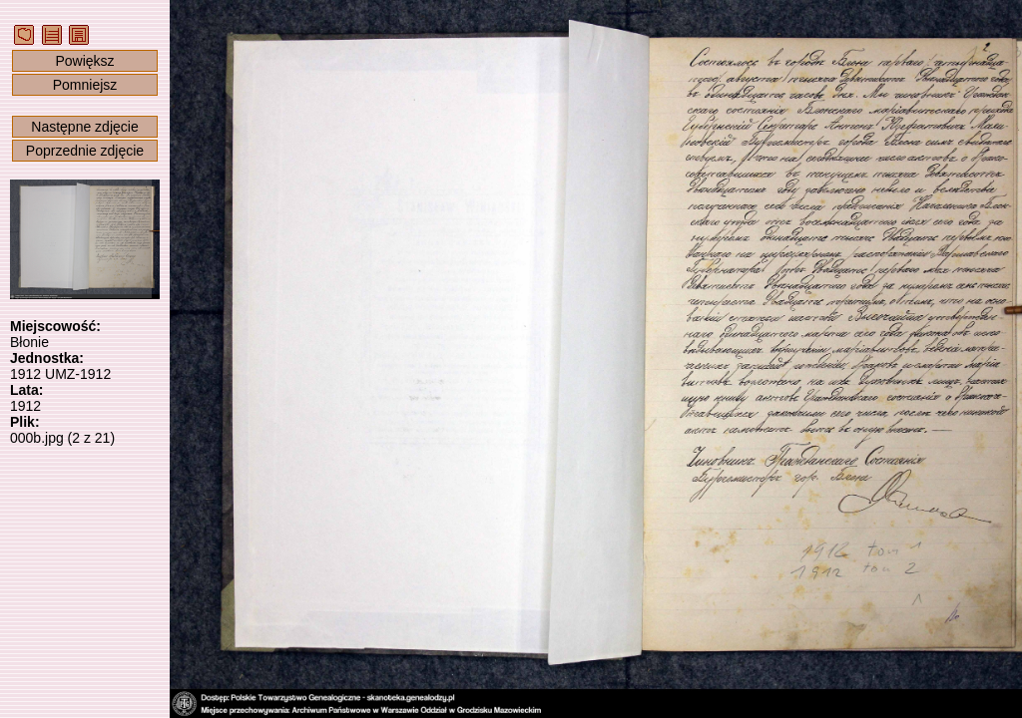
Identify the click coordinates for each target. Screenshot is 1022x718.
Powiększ (84, 61)
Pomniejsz (85, 85)
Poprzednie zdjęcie (85, 151)
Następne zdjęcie (84, 127)
